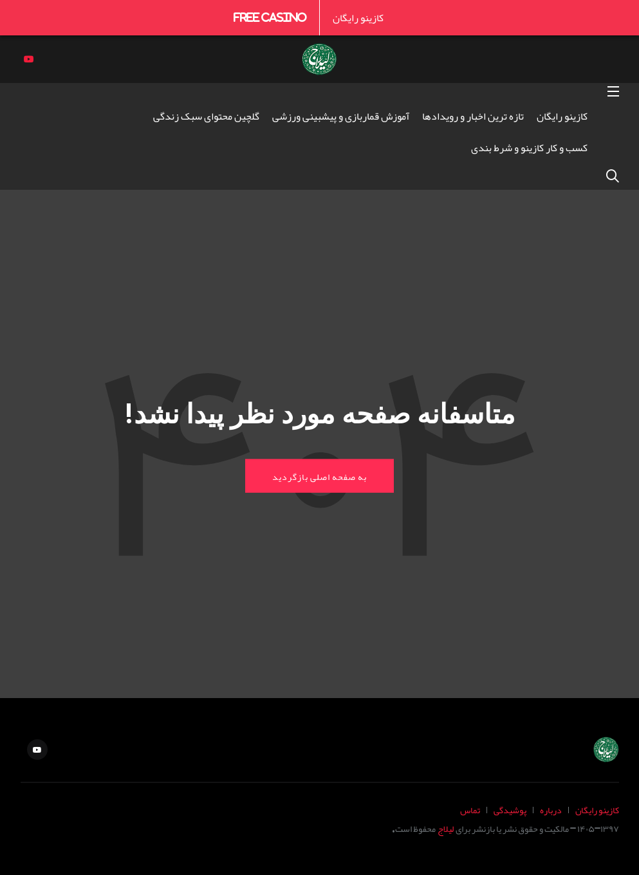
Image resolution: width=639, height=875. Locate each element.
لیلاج (446, 828)
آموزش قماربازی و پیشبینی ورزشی (340, 116)
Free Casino (270, 17)
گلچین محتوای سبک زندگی (206, 116)
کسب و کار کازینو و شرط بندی (529, 147)
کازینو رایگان (358, 17)
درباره (551, 810)
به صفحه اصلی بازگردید (319, 476)
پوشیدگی (510, 810)
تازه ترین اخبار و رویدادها (473, 116)
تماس (470, 810)
